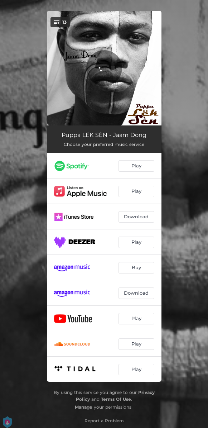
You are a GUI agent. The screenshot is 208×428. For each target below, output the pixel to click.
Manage (83, 407)
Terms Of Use (116, 399)
